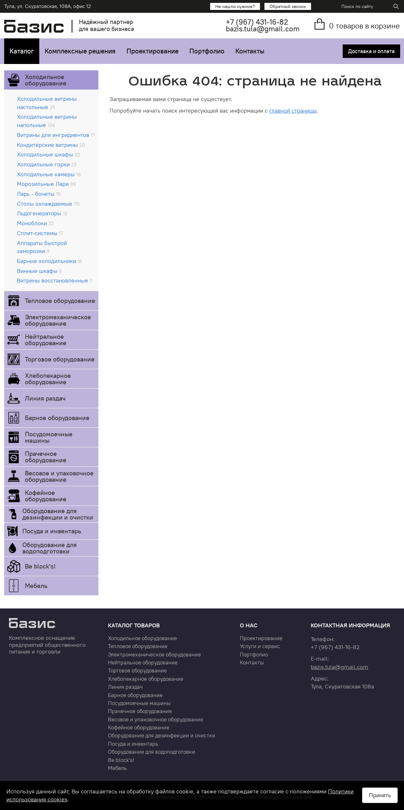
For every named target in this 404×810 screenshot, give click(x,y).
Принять (380, 795)
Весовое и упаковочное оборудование (59, 476)
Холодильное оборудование (45, 80)
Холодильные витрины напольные (47, 121)
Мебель (36, 586)
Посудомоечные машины (48, 437)
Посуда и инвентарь (51, 531)
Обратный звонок (288, 6)
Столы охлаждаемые (48, 203)
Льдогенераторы (42, 213)
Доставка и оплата (371, 51)
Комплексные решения (80, 51)
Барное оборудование (57, 418)
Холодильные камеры (49, 174)
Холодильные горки (47, 164)
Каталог (22, 51)
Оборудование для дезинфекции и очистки (57, 514)
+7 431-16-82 (257, 22)
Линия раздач (45, 398)
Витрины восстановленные (54, 280)
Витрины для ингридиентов (56, 135)
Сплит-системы (40, 233)
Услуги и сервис (260, 646)
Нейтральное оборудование (45, 339)
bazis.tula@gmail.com (263, 28)
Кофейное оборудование (45, 495)
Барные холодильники (49, 261)
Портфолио (207, 51)
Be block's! (40, 566)
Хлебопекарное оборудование (48, 378)
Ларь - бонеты (39, 193)
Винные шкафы (39, 270)
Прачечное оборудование (45, 456)
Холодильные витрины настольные (47, 103)
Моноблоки (35, 223)
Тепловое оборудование (60, 301)
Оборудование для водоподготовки (49, 548)
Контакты (249, 51)
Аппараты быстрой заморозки (42, 247)
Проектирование (152, 51)
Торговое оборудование (60, 359)
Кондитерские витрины (51, 144)
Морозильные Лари (46, 183)
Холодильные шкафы (48, 154)
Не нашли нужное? (235, 6)
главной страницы (293, 110)
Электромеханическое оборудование (58, 320)
